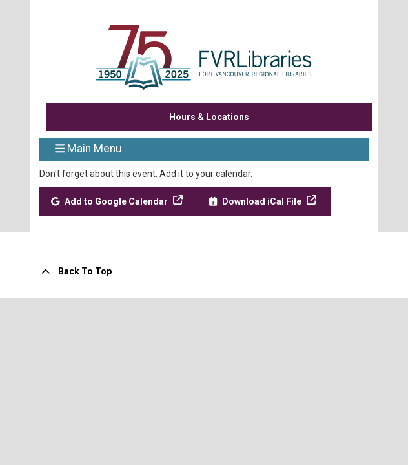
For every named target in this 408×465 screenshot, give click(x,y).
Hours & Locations (209, 117)
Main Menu (88, 148)
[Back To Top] (204, 271)
